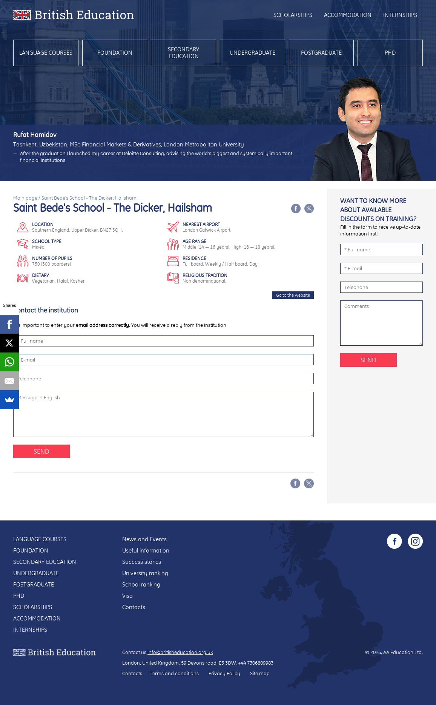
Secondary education (183, 53)
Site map (260, 673)
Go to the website (293, 295)
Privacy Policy (224, 673)
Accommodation (348, 14)
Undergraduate (252, 52)
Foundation (114, 52)
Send (41, 451)
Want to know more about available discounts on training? (378, 210)
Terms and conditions (174, 673)
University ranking (145, 573)
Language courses (45, 52)
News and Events (144, 539)
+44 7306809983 (255, 663)
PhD (390, 52)
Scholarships (292, 14)
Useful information (145, 550)
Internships (400, 14)
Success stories (141, 561)
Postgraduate (321, 52)
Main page (25, 198)
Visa (127, 595)
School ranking (141, 584)
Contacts (133, 607)
